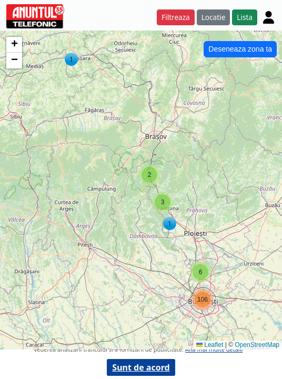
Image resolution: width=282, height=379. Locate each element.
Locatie (214, 17)
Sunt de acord (140, 367)
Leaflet (209, 344)
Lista (245, 17)
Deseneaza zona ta (240, 49)
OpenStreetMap (257, 344)
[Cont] (268, 17)
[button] (71, 59)
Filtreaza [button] (176, 17)
